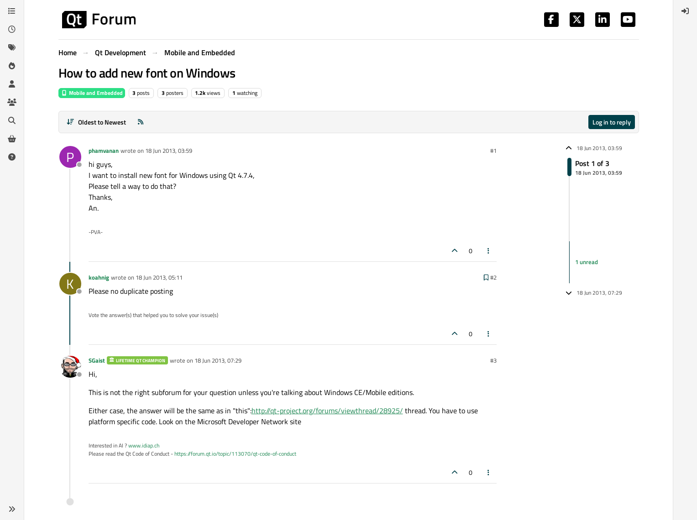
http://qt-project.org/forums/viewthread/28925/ (327, 410)
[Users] (12, 84)
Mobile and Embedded (92, 92)
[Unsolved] (12, 157)
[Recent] (12, 29)
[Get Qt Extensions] (12, 138)
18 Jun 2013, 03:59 (168, 150)
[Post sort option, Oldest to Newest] (97, 122)
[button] (12, 509)
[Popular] (12, 65)
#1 (493, 150)
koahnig (99, 277)
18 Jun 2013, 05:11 (159, 277)
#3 (493, 360)
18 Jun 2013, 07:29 (217, 360)
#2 (493, 277)
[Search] (12, 120)
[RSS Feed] (140, 122)
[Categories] (12, 11)
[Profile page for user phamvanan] (70, 157)
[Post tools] (488, 251)
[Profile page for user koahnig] (70, 284)
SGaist (97, 360)
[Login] (685, 11)
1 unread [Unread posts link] (586, 261)
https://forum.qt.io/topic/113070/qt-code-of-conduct (235, 453)
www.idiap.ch (143, 445)
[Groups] (12, 102)
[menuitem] (685, 11)
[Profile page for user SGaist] (70, 367)
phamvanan (104, 150)
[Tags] (12, 47)
